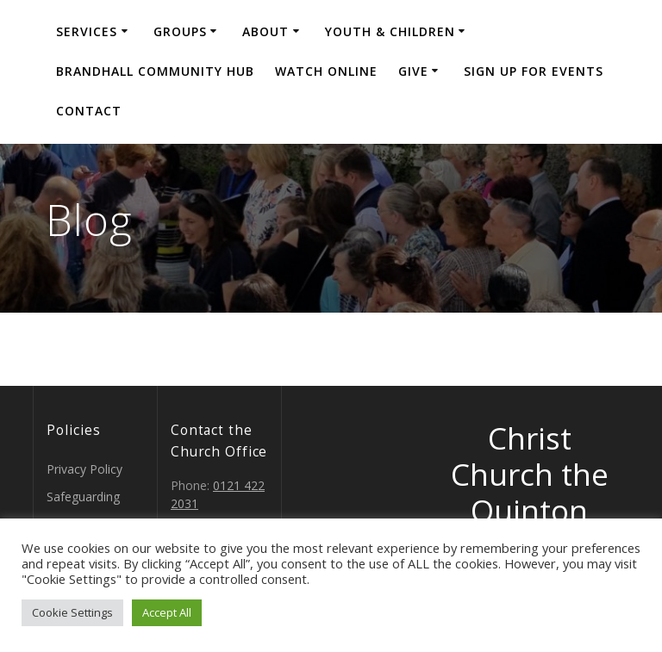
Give (413, 71)
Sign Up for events (533, 71)
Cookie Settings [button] (72, 612)
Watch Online (326, 71)
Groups (180, 31)
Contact (89, 110)
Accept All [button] (166, 612)
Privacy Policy (84, 469)
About (265, 31)
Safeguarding (83, 496)
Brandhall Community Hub (155, 71)
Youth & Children (390, 31)
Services (86, 31)
